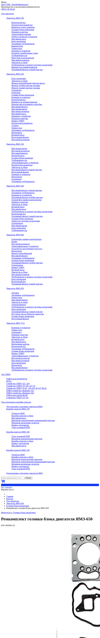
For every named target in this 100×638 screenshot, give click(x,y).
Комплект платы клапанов (23, 27)
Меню (4, 2)
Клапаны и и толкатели (21, 195)
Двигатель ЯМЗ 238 (15, 144)
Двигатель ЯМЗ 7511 (15, 323)
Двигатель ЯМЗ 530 (15, 18)
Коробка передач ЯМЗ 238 (18, 450)
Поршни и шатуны (19, 32)
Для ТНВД (6, 374)
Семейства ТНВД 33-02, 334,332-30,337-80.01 (26, 388)
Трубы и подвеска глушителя (24, 37)
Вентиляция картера (20, 344)
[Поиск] (12, 478)
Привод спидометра (20, 425)
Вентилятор (16, 132)
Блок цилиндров (18, 41)
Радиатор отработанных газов (24, 53)
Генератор (15, 92)
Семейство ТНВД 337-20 (17, 398)
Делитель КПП (18, 413)
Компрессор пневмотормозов (24, 67)
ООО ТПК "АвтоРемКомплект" (15, 4)
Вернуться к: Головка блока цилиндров (18, 512)
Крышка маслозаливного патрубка (26, 104)
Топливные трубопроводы (23, 44)
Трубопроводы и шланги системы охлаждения (31, 65)
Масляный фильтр (19, 107)
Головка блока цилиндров (22, 29)
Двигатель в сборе (19, 62)
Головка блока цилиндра (22, 158)
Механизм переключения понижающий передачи (33, 420)
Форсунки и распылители (22, 58)
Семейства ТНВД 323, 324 (18, 383)
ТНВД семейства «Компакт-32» (20, 391)
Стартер (15, 125)
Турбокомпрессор (19, 55)
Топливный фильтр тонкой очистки (27, 69)
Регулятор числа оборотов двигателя (27, 314)
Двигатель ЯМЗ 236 (15, 74)
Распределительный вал (22, 25)
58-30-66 (8, 9)
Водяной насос (18, 135)
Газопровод (16, 90)
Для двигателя (7, 14)
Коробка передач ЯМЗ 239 (18, 409)
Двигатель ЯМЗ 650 (15, 288)
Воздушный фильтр (20, 137)
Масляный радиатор (20, 60)
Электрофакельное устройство (25, 163)
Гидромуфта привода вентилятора (26, 200)
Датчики (15, 293)
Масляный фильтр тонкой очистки (26, 170)
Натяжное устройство (21, 116)
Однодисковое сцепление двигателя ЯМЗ (24, 473)
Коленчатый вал (18, 22)
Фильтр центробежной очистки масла (28, 83)
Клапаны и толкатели (20, 51)
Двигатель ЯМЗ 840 (15, 235)
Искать (28, 478)
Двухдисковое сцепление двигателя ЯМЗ (24, 406)
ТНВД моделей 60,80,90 (16, 395)
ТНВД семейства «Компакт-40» (20, 393)
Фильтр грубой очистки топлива (25, 85)
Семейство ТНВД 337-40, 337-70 (20, 386)
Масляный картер (19, 109)
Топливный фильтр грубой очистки (27, 197)
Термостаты (16, 48)
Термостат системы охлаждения (25, 221)
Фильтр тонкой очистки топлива (25, 88)
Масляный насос (18, 39)
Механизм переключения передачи (26, 439)
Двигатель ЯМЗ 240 (15, 186)
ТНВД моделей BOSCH (16, 379)
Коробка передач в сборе (22, 416)
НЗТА (8, 381)
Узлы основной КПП (20, 427)
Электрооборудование (21, 34)
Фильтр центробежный (21, 253)
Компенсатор (17, 46)
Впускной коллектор (20, 140)
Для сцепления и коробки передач (16, 402)
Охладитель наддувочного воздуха (26, 249)
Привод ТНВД (17, 121)
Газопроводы (17, 223)
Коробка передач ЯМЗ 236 (18, 432)
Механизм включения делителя (25, 423)
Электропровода (18, 305)
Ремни (14, 242)
